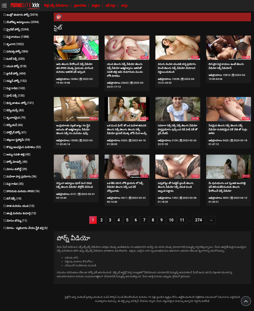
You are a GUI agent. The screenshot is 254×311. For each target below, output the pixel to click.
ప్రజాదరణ (80, 5)
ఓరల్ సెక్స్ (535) (14, 58)
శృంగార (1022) (13, 44)
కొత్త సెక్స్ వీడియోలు (56, 5)
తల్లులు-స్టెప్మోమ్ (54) (16, 139)
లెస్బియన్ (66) (13, 125)
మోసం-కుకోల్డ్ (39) (15, 169)
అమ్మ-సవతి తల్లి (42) (16, 154)
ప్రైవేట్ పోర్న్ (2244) (16, 29)
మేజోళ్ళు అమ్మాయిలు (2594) (21, 22)
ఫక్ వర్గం (111, 5)
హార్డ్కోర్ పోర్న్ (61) (14, 132)
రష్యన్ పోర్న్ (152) (15, 80)
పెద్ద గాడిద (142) (14, 88)
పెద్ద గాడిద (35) (13, 183)
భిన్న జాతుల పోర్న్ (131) (18, 103)
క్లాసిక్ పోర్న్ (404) (14, 73)
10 (171, 220)
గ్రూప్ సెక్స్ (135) (14, 95)
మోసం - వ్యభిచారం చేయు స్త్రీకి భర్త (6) (25, 228)
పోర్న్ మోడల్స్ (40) (15, 161)
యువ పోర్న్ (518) (15, 66)
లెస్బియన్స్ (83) (13, 110)
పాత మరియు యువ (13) (18, 205)
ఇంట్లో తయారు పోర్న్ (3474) (20, 14)
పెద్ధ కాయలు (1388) (16, 36)
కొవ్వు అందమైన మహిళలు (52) (22, 147)
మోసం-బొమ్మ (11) (15, 220)
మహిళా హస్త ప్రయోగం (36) (20, 176)
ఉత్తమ (96, 5)
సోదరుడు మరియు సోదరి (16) (21, 191)
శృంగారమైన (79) (14, 117)
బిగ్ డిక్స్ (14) (12, 198)
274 (198, 220)
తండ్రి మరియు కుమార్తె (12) (19, 213)
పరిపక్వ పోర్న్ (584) (15, 51)
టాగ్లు (124, 5)
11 (182, 220)
